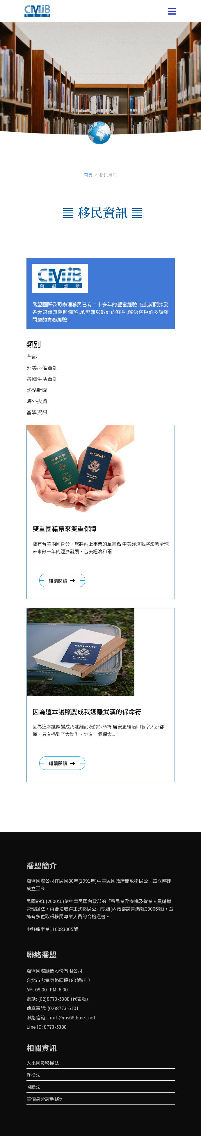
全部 (31, 356)
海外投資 (36, 401)
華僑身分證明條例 (45, 1098)
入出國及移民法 (42, 1062)
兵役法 (33, 1074)
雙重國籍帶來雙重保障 (65, 528)
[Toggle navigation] (172, 11)
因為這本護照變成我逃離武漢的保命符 (87, 711)
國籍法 (33, 1086)
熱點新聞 (36, 390)
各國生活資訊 (42, 378)
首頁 (88, 175)
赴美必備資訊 (42, 367)
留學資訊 (36, 412)
